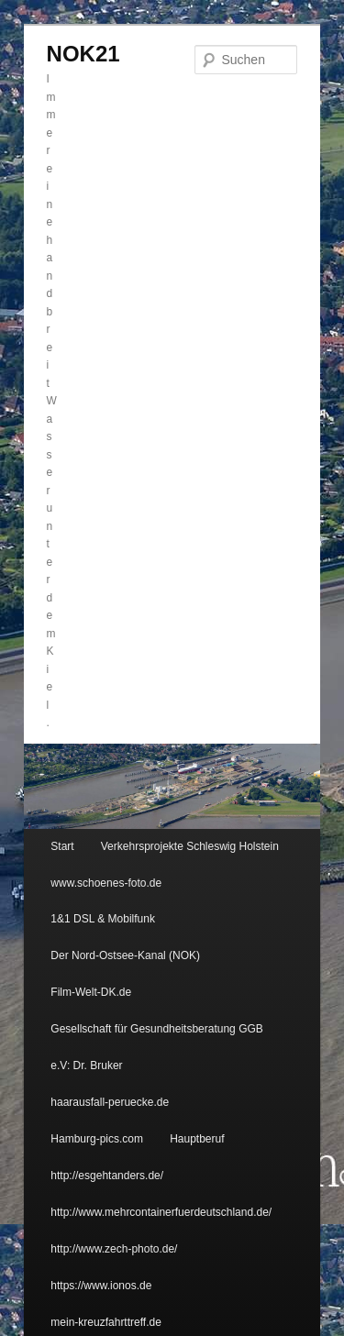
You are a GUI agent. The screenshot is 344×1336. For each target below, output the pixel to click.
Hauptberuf (197, 1138)
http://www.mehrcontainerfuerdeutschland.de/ (161, 1212)
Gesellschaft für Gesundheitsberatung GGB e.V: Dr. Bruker (156, 1047)
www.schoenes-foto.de (105, 883)
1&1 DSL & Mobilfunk (102, 918)
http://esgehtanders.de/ (106, 1175)
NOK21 (83, 53)
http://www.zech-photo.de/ (113, 1248)
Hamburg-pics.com (96, 1138)
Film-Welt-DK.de (90, 992)
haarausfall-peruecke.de (109, 1102)
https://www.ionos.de (100, 1285)
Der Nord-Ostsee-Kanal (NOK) (125, 955)
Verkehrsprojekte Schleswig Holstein (190, 846)
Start (61, 846)
